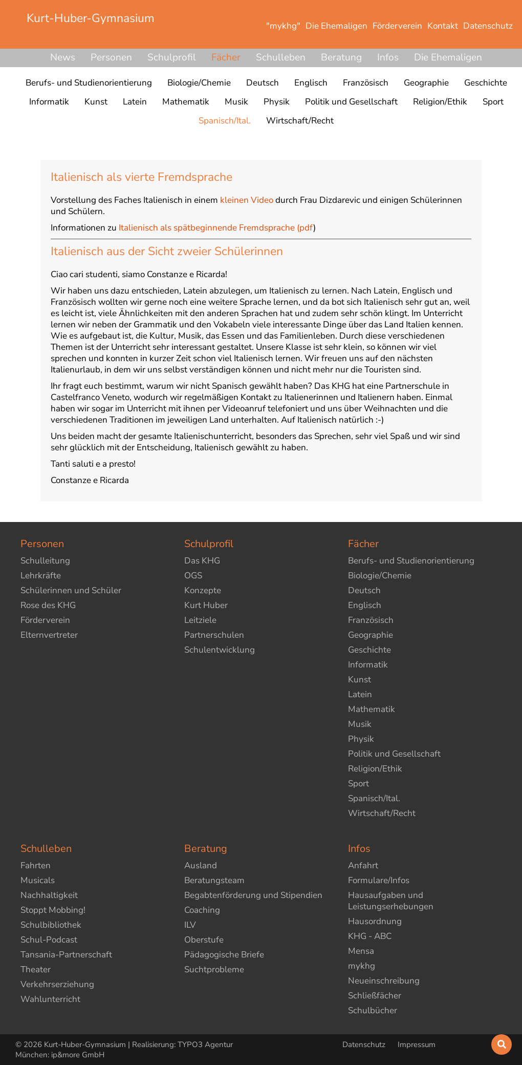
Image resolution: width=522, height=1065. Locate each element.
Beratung (341, 57)
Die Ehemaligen (448, 57)
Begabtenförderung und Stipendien (253, 895)
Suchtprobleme (214, 969)
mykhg (361, 966)
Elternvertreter (49, 635)
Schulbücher (372, 1010)
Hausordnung (375, 921)
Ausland (200, 865)
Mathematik (371, 709)
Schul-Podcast (48, 940)
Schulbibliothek (50, 925)
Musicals (37, 880)
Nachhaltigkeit (49, 895)
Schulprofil (171, 57)
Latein (360, 694)
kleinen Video (246, 200)
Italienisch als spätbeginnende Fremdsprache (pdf (216, 228)
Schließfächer (374, 995)
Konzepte (202, 590)
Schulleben (281, 57)
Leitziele (200, 620)
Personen (111, 57)
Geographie (370, 635)
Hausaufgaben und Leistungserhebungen (390, 900)
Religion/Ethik (375, 769)
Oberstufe (204, 940)
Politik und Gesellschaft (394, 754)
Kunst (359, 679)
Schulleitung (45, 561)
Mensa (361, 951)
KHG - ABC (369, 936)
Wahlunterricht (50, 999)
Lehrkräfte (40, 575)
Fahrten (35, 865)
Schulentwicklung (219, 650)
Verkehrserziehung (57, 984)
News (62, 57)
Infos (388, 57)
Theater (35, 969)
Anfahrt (363, 865)
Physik (361, 739)
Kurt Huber (206, 605)
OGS (193, 575)
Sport (358, 783)
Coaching (202, 910)
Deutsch (364, 590)
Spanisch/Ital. (374, 798)
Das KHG (202, 561)
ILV (190, 925)
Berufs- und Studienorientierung (411, 561)
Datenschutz (364, 1044)
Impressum (417, 1044)
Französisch (371, 620)
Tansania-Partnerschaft (66, 954)
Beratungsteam (214, 880)
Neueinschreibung (384, 981)
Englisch (364, 605)
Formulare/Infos (378, 880)
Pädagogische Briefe (224, 954)
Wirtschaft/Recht (382, 813)
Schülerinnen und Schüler (70, 590)
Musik (360, 724)
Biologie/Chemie (379, 575)
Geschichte (369, 650)
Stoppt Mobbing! (52, 910)
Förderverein (45, 620)
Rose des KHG (48, 605)
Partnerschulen (214, 635)
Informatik (368, 665)
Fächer (226, 57)
